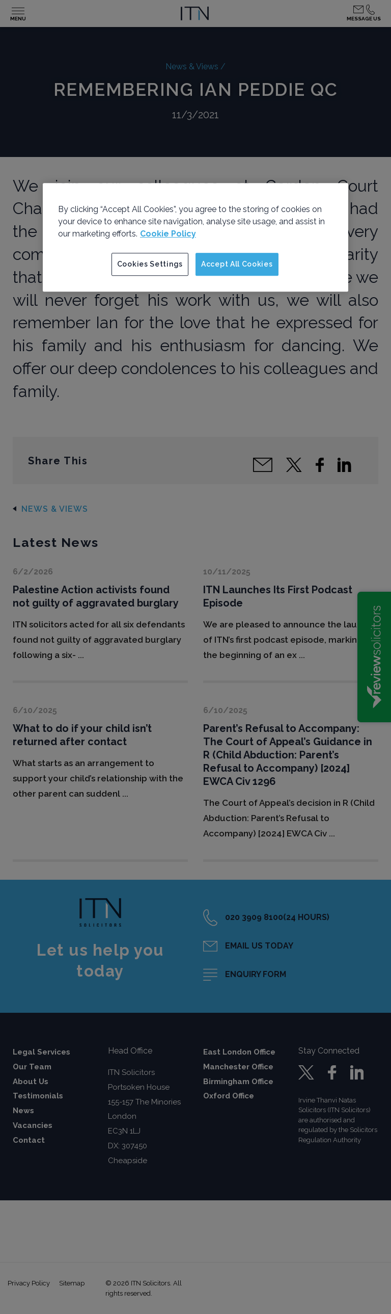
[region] (195, 237)
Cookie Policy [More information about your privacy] (168, 234)
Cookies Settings (150, 264)
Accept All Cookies (237, 264)
